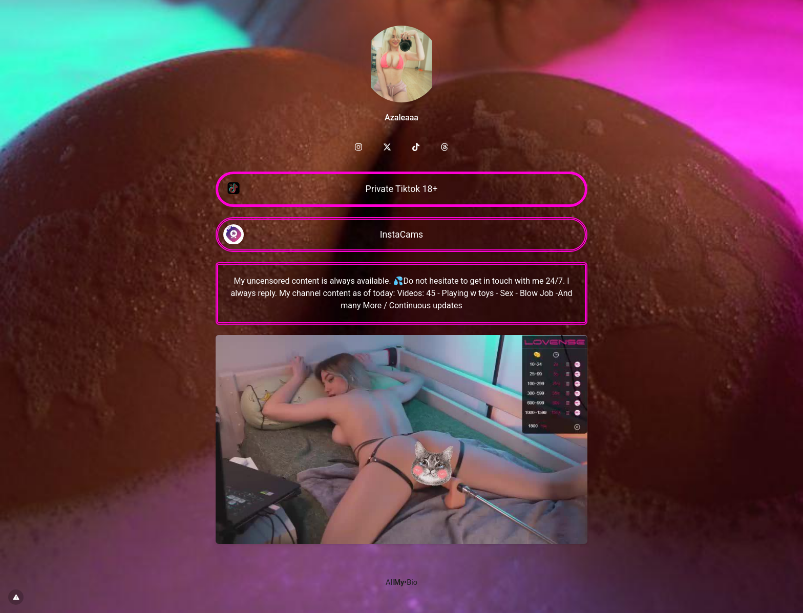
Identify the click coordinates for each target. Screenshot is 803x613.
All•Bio (401, 582)
